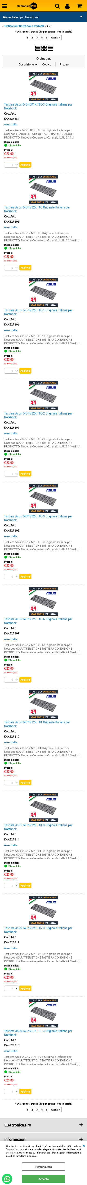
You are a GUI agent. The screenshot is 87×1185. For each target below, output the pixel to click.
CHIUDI (84, 1145)
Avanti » (55, 37)
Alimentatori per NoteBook (20, 17)
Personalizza (43, 1166)
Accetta (43, 1179)
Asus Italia (10, 124)
